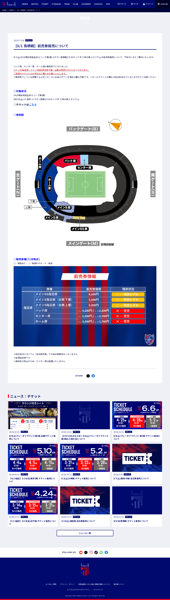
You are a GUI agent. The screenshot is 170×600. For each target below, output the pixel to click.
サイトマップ (98, 590)
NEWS (11, 10)
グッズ (134, 4)
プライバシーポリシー (67, 584)
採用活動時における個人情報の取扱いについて (94, 584)
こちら (33, 104)
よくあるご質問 (51, 584)
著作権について (119, 584)
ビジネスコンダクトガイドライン (78, 590)
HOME (4, 10)
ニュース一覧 (85, 533)
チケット (122, 4)
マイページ (148, 4)
